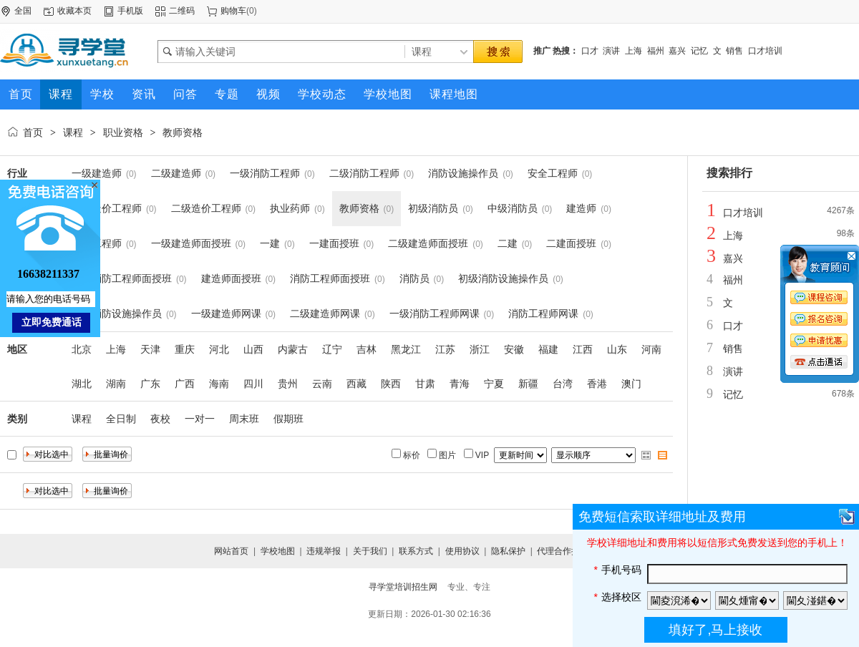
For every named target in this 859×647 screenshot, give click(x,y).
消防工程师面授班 (330, 278)
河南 (651, 349)
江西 (583, 349)
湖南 (116, 383)
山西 (253, 349)
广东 (150, 383)
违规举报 (323, 551)
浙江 (480, 349)
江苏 (445, 349)
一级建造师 (97, 173)
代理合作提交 (562, 551)
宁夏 (494, 383)
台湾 (563, 383)
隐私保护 (508, 551)
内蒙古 (293, 349)
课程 (73, 132)
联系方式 (416, 551)
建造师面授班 (231, 278)
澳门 (631, 383)
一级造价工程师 (107, 208)
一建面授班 (334, 243)
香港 (597, 383)
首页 (33, 132)
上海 (633, 51)
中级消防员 (512, 208)
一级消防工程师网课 (434, 313)
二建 (508, 243)
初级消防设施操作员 (503, 278)
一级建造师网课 (226, 313)
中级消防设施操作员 (117, 313)
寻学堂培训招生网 (403, 587)
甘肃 (425, 383)
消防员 (414, 278)
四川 (253, 383)
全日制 (121, 418)
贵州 (288, 383)
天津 (150, 349)
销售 (734, 51)
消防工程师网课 (543, 313)
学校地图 (278, 551)
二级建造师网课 (325, 313)
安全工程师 (553, 173)
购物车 (233, 11)
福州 (655, 51)
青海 (460, 383)
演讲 (611, 51)
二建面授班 (571, 243)
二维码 (182, 11)
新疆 (528, 383)
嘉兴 (677, 51)
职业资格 (123, 132)
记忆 (699, 51)
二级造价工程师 (206, 208)
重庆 (185, 349)
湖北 (82, 383)
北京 (82, 349)
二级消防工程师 (364, 173)
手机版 (130, 11)
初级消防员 (433, 208)
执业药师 (290, 208)
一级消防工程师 (265, 173)
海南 (219, 383)
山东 (617, 349)
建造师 (581, 208)
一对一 (200, 418)
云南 (322, 383)
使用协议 (462, 551)
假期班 (288, 418)
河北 (219, 349)
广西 (185, 383)
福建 (548, 349)
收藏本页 (74, 11)
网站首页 (231, 551)
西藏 (356, 383)
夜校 (160, 418)
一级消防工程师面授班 (122, 278)
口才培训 (765, 51)
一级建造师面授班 (191, 243)
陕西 (391, 383)
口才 (589, 51)
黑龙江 (406, 349)
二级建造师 (176, 173)
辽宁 (332, 349)
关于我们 (370, 551)
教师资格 (182, 132)
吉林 (366, 349)
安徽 (514, 349)
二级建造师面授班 (428, 243)
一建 (270, 243)
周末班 (244, 418)
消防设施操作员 (463, 173)
